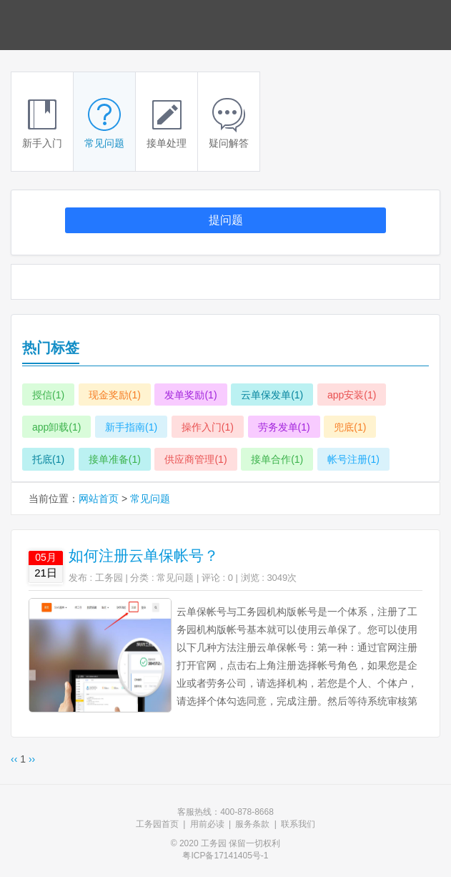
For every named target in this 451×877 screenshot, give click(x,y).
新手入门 (42, 123)
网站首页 (99, 498)
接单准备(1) (115, 459)
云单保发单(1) (272, 395)
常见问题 (104, 123)
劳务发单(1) (284, 427)
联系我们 (298, 824)
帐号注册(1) (353, 459)
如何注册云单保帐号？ (144, 555)
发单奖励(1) (190, 395)
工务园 (109, 577)
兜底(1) (350, 427)
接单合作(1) (277, 459)
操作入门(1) (208, 427)
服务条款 (252, 824)
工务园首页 (157, 824)
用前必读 (207, 824)
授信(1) (48, 395)
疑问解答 (229, 123)
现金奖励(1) (115, 395)
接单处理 (167, 123)
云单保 (57, 25)
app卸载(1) (56, 427)
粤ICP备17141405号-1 (225, 856)
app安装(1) (351, 395)
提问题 (226, 220)
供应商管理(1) (195, 459)
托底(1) (48, 459)
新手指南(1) (131, 427)
